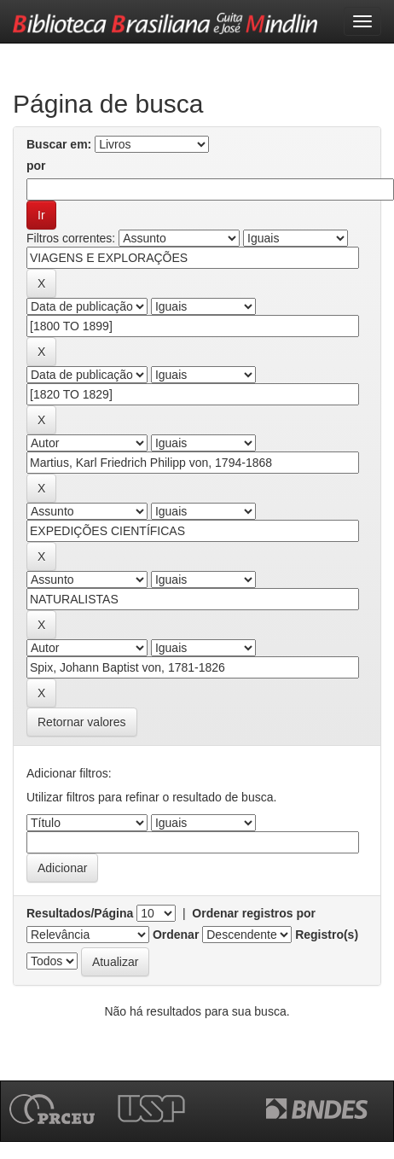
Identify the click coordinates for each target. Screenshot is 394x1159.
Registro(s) (326, 934)
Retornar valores (82, 722)
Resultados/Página (79, 913)
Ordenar (176, 934)
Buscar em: (58, 144)
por (36, 165)
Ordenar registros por (254, 913)
